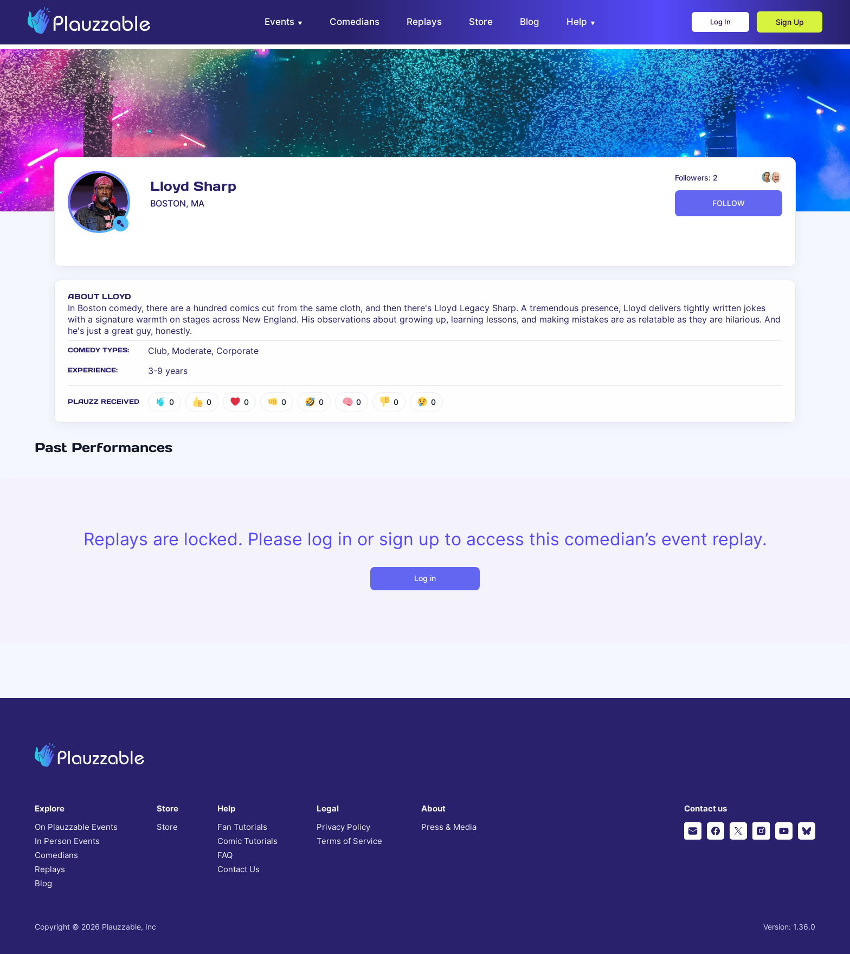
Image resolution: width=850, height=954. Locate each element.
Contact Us (238, 869)
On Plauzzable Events (76, 827)
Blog (43, 883)
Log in (425, 578)
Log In (709, 24)
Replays (50, 869)
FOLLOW (728, 203)
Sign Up (783, 24)
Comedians (56, 855)
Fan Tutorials (242, 827)
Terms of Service (349, 841)
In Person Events (67, 841)
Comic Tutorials (247, 841)
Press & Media (448, 827)
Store (167, 827)
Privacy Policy (343, 827)
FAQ (225, 855)
